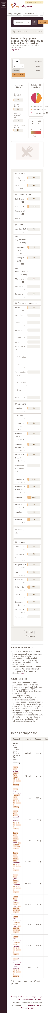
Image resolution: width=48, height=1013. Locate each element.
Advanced (31, 636)
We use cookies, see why (34, 2)
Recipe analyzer (14, 14)
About (19, 997)
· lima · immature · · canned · (17, 945)
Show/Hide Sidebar (3, 5)
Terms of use (33, 1005)
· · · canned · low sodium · (17, 819)
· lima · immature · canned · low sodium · (17, 967)
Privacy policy (27, 1008)
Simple (31, 632)
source (24, 673)
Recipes (26, 997)
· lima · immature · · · (17, 798)
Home (13, 997)
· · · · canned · (17, 861)
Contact (25, 999)
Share (39, 31)
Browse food (29, 14)
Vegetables (15, 50)
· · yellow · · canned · (17, 883)
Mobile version (35, 999)
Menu (41, 14)
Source (17, 999)
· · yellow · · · (17, 776)
